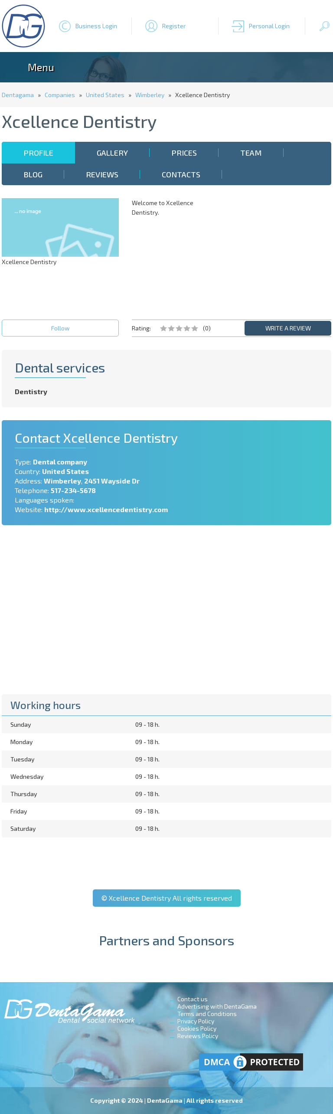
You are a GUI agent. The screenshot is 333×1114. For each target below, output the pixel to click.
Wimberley (149, 94)
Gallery (112, 152)
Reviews (102, 174)
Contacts (181, 174)
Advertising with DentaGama (217, 1006)
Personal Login (269, 25)
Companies (60, 94)
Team (251, 152)
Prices (184, 152)
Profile (38, 152)
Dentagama (18, 94)
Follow (60, 328)
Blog (32, 174)
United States (105, 94)
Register (174, 25)
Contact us (192, 999)
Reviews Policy (197, 1035)
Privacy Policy (195, 1021)
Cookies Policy (196, 1028)
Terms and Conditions (207, 1013)
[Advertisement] (272, 252)
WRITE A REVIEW (288, 328)
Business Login (96, 25)
